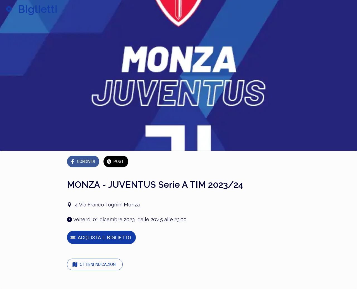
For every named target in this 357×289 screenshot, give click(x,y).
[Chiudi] (9, 9)
